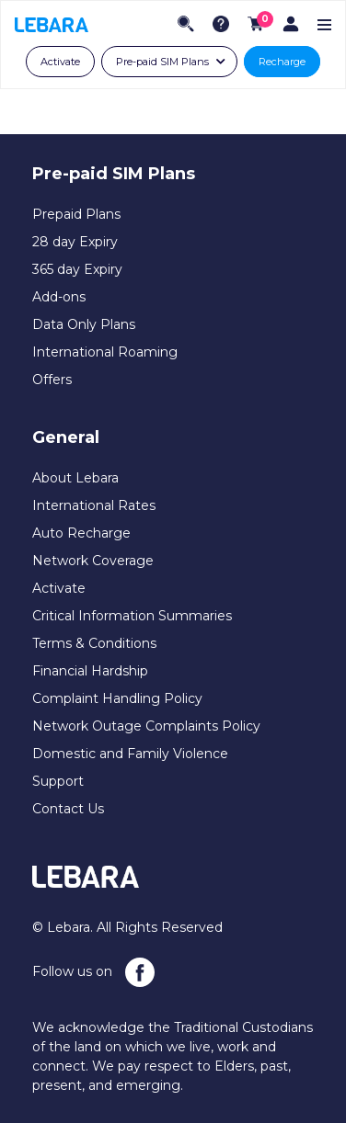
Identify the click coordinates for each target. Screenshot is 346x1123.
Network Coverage (93, 560)
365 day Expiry (77, 269)
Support (58, 781)
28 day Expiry (75, 241)
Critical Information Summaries (132, 615)
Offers (52, 379)
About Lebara (75, 478)
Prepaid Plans (76, 214)
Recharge (282, 61)
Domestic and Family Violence (130, 753)
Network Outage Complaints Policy (146, 726)
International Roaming (105, 352)
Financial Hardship (90, 671)
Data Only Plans (83, 324)
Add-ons (59, 297)
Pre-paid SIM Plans (162, 61)
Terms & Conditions (94, 643)
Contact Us (68, 808)
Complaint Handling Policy (117, 698)
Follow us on (93, 972)
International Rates (94, 505)
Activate (60, 61)
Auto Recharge (81, 533)
